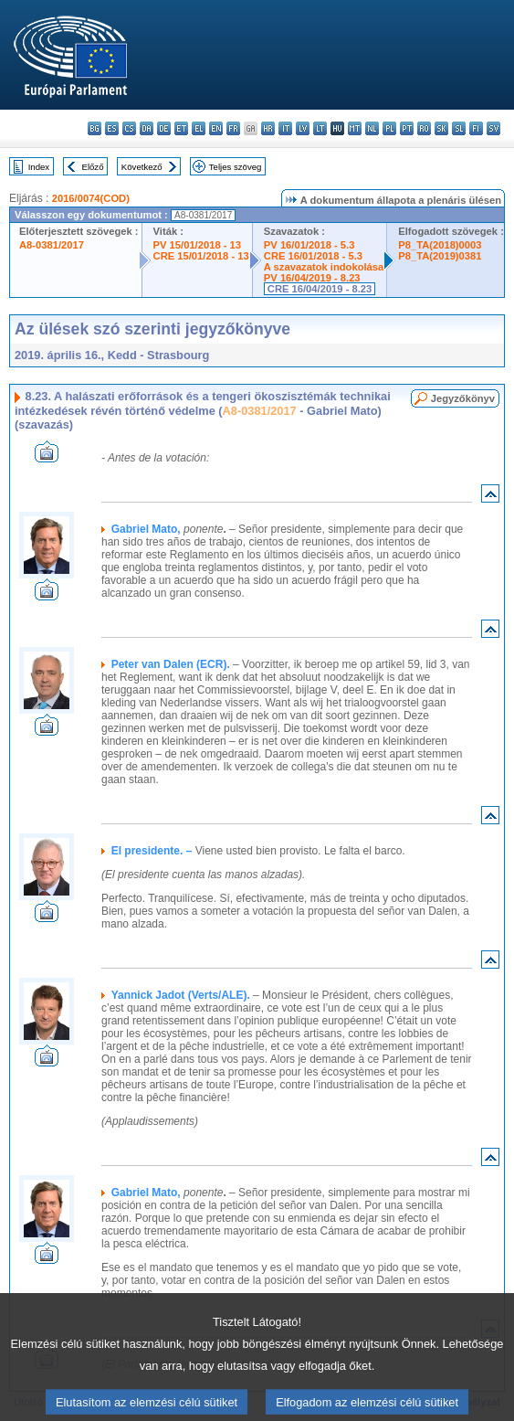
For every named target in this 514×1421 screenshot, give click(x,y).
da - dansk (146, 128)
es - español (112, 128)
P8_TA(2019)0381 (439, 255)
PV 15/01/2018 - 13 (197, 244)
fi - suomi (476, 128)
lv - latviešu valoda (302, 128)
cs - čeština (129, 128)
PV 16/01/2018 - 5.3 (309, 244)
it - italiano (285, 128)
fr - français (233, 128)
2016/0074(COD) (91, 198)
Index (38, 167)
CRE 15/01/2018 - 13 (201, 255)
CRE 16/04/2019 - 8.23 (319, 288)
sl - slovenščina (459, 128)
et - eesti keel (181, 128)
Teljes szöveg (235, 167)
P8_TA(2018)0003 (439, 244)
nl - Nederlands (372, 128)
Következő (142, 167)
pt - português (407, 128)
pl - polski (389, 128)
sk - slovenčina (441, 128)
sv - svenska (493, 128)
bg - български (94, 128)
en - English (216, 128)
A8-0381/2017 (51, 244)
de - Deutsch (164, 128)
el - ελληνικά (198, 128)
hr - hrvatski (268, 128)
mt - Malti (355, 128)
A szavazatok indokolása (323, 266)
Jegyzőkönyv (463, 398)
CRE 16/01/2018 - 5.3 (313, 255)
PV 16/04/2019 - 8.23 (312, 277)
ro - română (424, 128)
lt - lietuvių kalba (320, 128)
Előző (93, 167)
